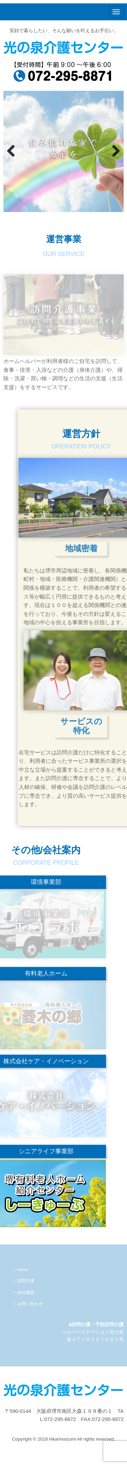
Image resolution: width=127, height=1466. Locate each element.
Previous (12, 151)
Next (115, 151)
